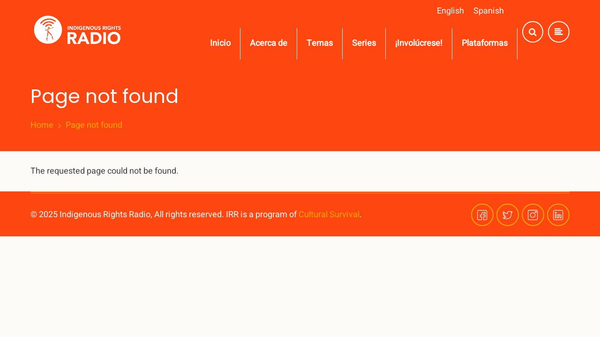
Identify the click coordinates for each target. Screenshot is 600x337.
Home (41, 125)
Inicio (220, 43)
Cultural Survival (329, 214)
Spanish (488, 11)
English (450, 11)
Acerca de (268, 43)
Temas (320, 43)
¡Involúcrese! (418, 43)
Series (364, 43)
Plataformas (485, 43)
